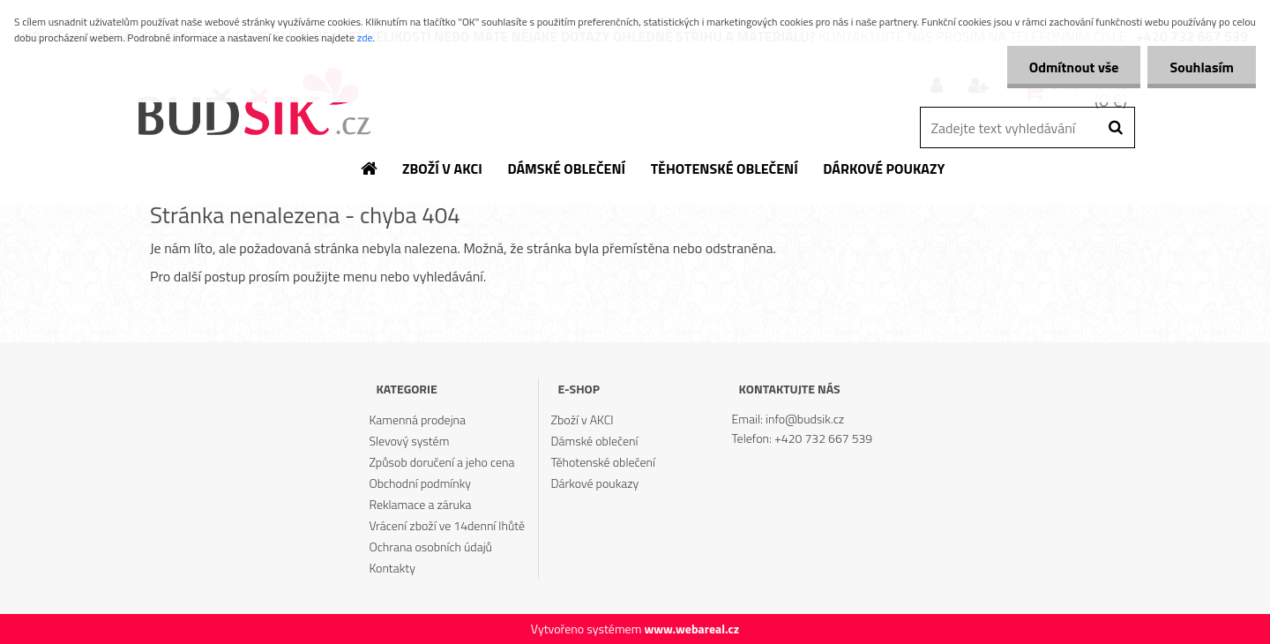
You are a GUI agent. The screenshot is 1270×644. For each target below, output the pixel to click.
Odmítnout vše (1074, 67)
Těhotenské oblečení (603, 462)
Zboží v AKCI (582, 419)
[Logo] (253, 103)
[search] (1115, 128)
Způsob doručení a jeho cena (441, 462)
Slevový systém (409, 440)
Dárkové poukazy (595, 483)
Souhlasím (1201, 67)
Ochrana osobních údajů (430, 546)
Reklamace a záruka (420, 504)
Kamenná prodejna (417, 419)
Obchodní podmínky (420, 483)
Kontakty (392, 567)
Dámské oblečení (595, 440)
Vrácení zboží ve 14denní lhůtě (447, 525)
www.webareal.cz (691, 628)
